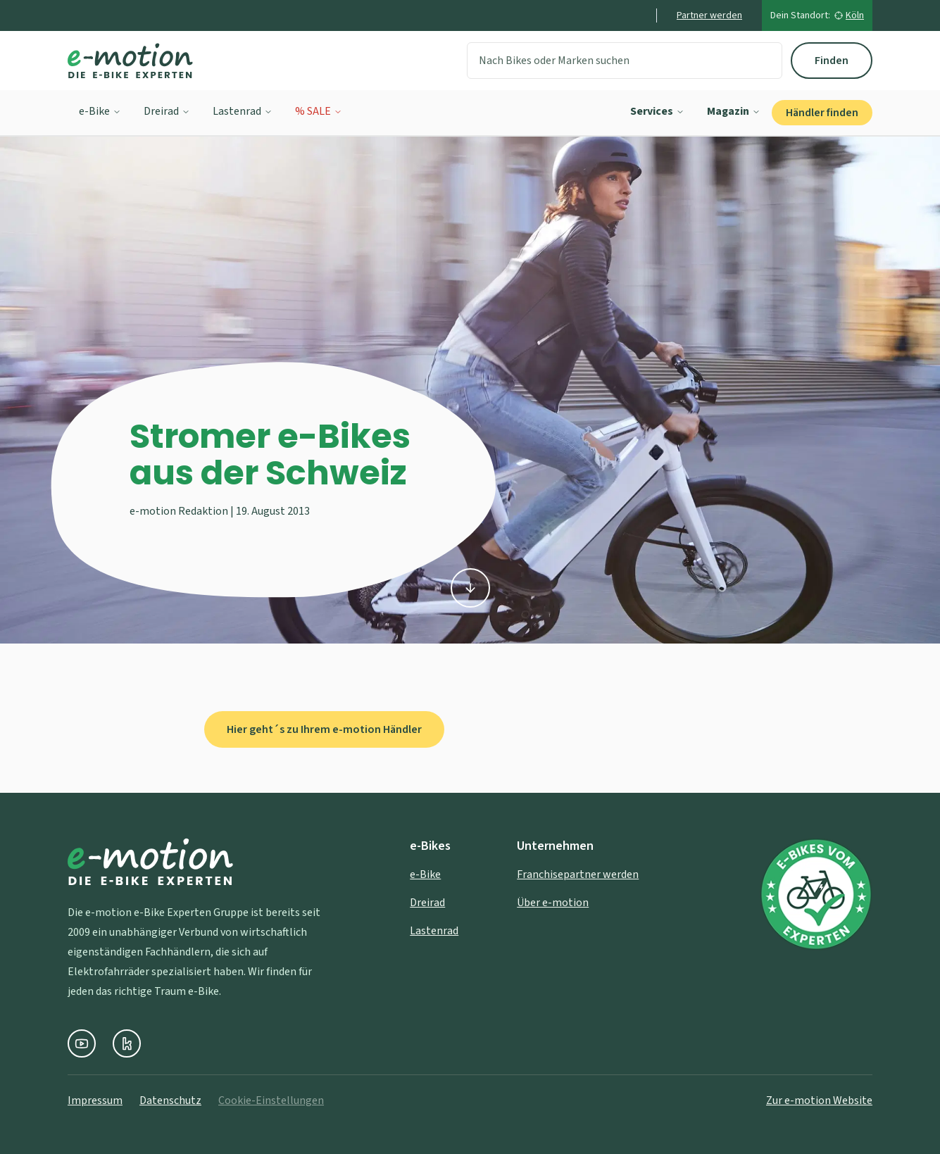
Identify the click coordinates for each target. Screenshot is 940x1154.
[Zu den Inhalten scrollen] (470, 586)
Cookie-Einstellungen (271, 1100)
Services (657, 111)
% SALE (318, 111)
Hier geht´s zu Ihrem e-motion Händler (324, 729)
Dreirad (167, 111)
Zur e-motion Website (819, 1100)
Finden (831, 60)
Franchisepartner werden (578, 874)
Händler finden (822, 112)
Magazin (733, 111)
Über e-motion (553, 902)
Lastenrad (242, 111)
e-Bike (100, 111)
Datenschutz (170, 1100)
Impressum (95, 1100)
